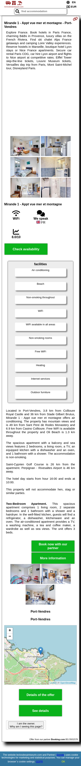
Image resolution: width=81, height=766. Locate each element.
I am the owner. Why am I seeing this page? (26, 725)
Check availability (26, 249)
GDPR (39, 761)
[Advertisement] (40, 103)
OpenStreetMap (68, 683)
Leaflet (53, 683)
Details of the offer (40, 695)
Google (60, 754)
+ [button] (10, 631)
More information (53, 558)
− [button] (10, 637)
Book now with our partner (53, 546)
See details (40, 710)
